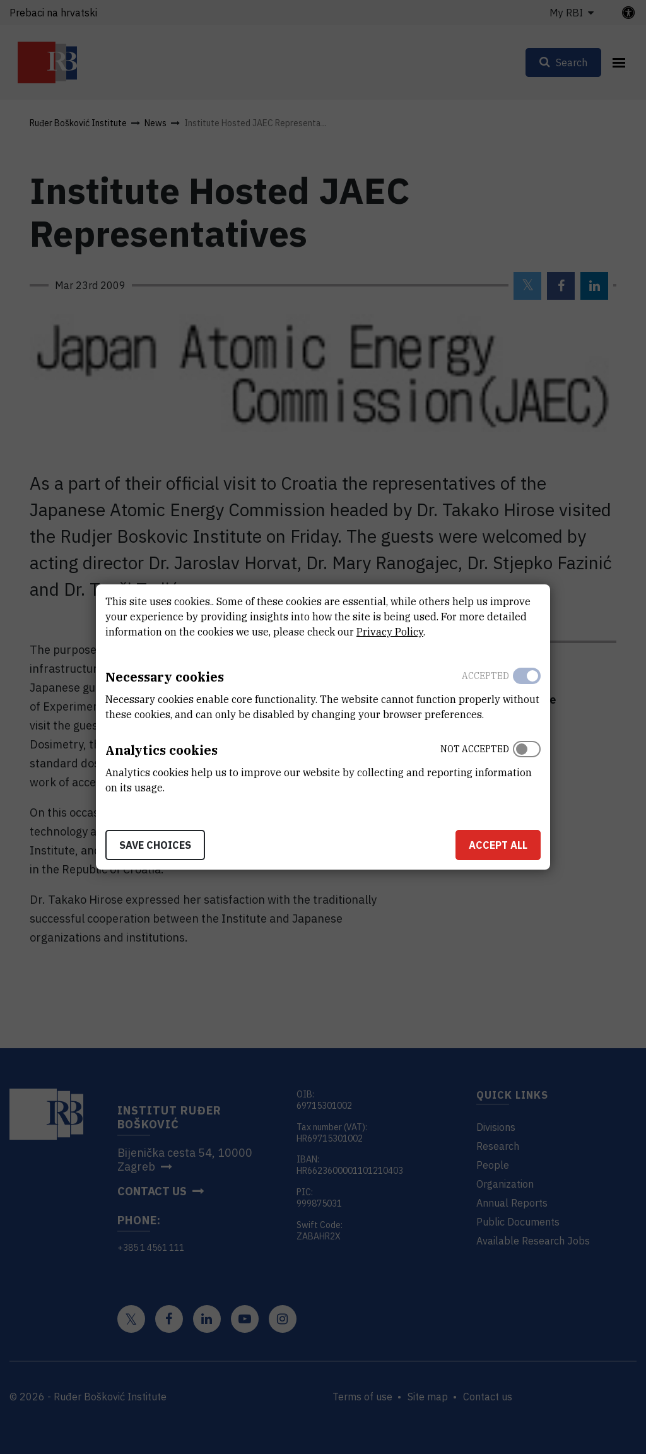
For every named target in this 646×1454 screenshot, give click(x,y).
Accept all (498, 845)
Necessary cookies (164, 676)
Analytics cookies (161, 750)
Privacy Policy (389, 631)
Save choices (155, 845)
